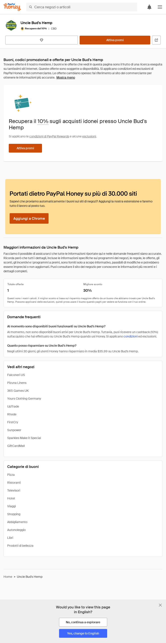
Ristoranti (14, 483)
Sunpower (14, 430)
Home (7, 577)
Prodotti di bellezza (20, 546)
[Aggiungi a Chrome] (29, 218)
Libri (10, 538)
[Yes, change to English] (83, 633)
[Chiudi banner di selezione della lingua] (160, 605)
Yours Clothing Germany (24, 399)
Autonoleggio (16, 530)
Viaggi (11, 506)
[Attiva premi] (115, 40)
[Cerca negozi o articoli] (81, 7)
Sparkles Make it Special (24, 438)
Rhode (11, 414)
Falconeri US (16, 375)
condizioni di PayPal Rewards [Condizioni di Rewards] (49, 136)
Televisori (13, 490)
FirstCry (12, 422)
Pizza (11, 475)
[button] (160, 7)
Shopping (13, 514)
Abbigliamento (17, 522)
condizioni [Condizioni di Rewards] (131, 336)
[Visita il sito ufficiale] (156, 40)
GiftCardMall (16, 446)
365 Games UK (18, 391)
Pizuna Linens (16, 383)
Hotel (11, 498)
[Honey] (12, 7)
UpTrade (13, 406)
